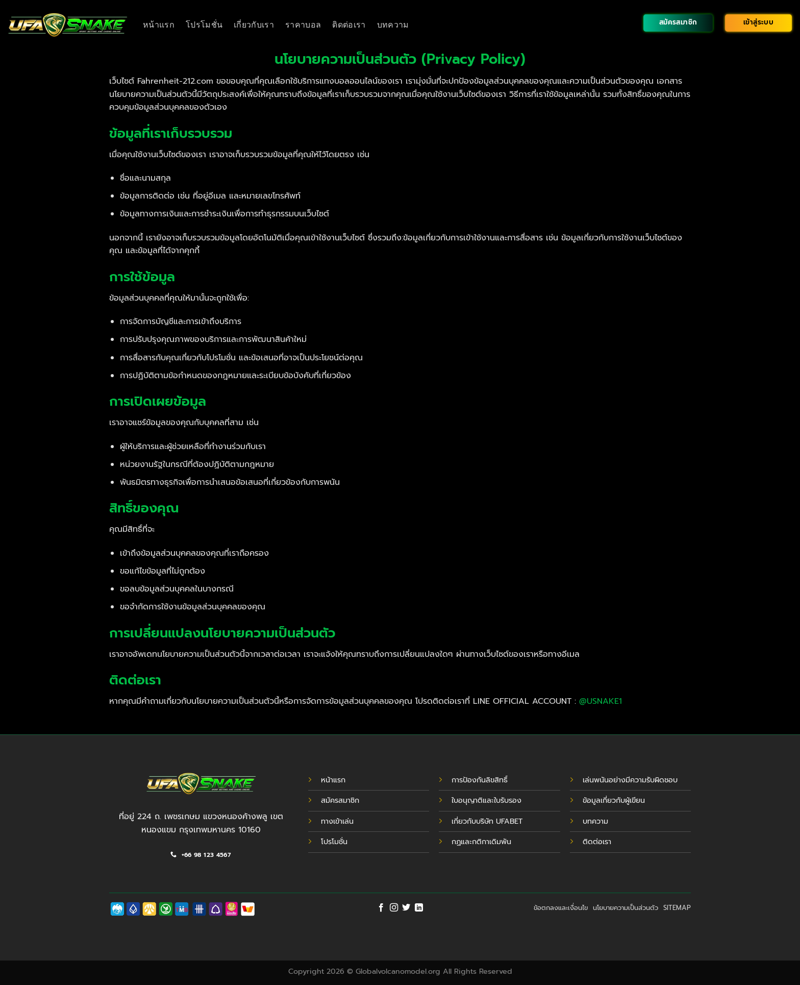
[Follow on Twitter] (406, 908)
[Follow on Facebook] (381, 908)
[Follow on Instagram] (394, 908)
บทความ (393, 24)
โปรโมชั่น (204, 24)
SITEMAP (677, 908)
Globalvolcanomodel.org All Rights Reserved (434, 971)
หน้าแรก (158, 24)
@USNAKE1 (600, 701)
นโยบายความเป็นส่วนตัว (625, 908)
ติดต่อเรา (348, 24)
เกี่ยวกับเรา (254, 24)
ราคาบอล (303, 24)
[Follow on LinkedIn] (419, 908)
